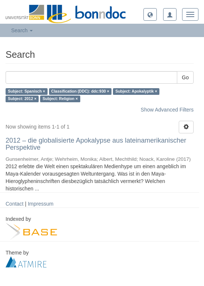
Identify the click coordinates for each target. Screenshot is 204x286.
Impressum (41, 204)
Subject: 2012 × (22, 99)
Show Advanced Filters (167, 110)
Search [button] (22, 30)
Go (185, 77)
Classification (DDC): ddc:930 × (80, 91)
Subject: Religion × (60, 99)
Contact (14, 204)
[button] (150, 14)
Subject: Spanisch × (26, 91)
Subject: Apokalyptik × (136, 91)
